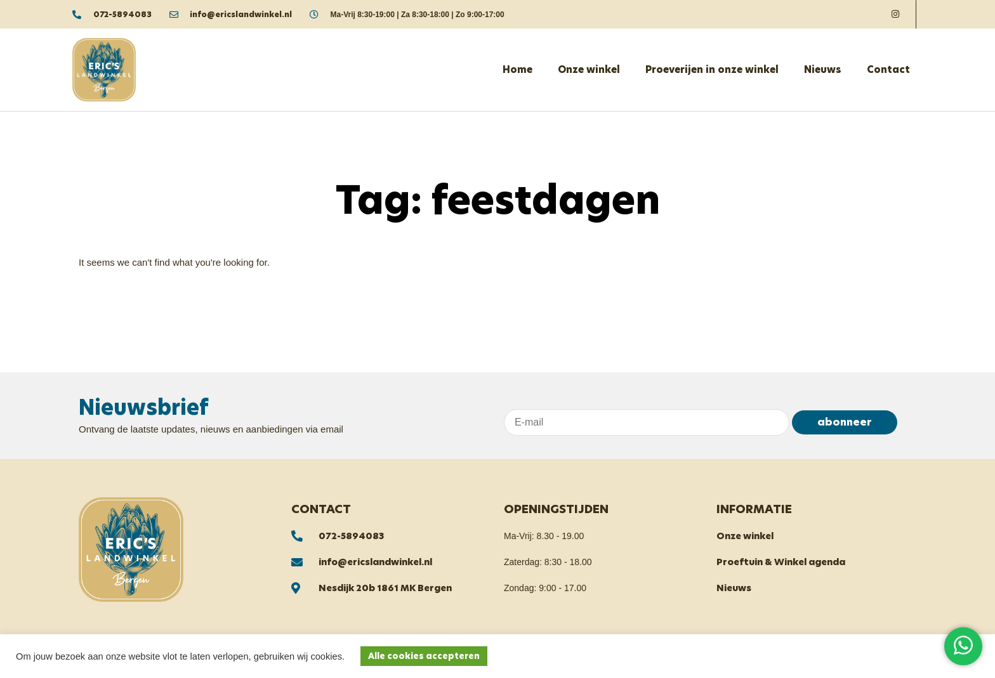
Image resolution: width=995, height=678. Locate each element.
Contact (888, 69)
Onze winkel (589, 69)
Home (517, 69)
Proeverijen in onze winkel (712, 69)
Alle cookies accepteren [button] (424, 656)
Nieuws (822, 69)
